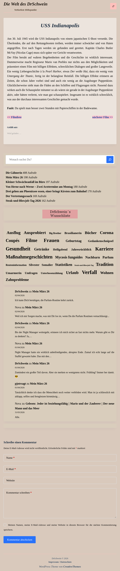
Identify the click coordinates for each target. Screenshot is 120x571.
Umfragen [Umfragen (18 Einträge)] (31, 273)
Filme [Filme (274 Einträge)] (31, 240)
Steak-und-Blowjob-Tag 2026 (23, 200)
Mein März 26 (14, 177)
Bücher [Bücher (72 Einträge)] (91, 233)
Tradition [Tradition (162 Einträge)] (104, 264)
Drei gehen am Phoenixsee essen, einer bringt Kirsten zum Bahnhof (46, 191)
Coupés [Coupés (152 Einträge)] (12, 240)
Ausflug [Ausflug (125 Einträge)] (13, 232)
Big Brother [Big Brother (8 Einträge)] (55, 233)
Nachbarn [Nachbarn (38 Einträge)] (92, 257)
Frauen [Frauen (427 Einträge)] (51, 240)
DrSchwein (21, 291)
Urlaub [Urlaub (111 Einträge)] (72, 272)
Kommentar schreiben (19, 493)
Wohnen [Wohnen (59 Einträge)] (106, 273)
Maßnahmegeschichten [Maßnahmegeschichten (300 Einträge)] (29, 256)
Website (10, 480)
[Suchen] (109, 159)
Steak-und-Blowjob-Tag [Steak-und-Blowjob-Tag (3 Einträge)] (84, 265)
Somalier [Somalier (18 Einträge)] (47, 265)
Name (10, 458)
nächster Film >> (102, 117)
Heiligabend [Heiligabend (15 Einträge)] (60, 249)
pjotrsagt (20, 383)
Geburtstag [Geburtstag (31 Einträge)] (74, 241)
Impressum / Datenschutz (60, 562)
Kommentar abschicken (19, 539)
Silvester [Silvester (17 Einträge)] (34, 265)
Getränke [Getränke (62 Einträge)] (41, 249)
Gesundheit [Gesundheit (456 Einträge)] (18, 249)
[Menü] (113, 6)
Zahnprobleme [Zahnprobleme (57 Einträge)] (17, 280)
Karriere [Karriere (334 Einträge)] (104, 249)
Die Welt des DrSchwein (25, 4)
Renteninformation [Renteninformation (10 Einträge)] (16, 265)
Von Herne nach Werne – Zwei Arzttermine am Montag (39, 186)
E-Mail (11, 469)
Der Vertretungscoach (19, 196)
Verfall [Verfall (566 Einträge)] (89, 272)
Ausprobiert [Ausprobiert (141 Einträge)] (35, 232)
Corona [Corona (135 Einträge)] (106, 232)
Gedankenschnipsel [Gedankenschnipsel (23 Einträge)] (100, 241)
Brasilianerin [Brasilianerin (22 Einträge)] (73, 233)
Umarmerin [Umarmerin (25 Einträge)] (13, 273)
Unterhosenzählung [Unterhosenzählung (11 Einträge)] (52, 273)
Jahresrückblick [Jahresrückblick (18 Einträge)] (81, 249)
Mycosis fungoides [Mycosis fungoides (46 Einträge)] (69, 257)
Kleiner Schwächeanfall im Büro (25, 181)
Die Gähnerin (14, 172)
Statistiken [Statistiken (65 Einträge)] (63, 265)
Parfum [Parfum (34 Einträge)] (108, 257)
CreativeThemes (72, 566)
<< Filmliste (14, 117)
